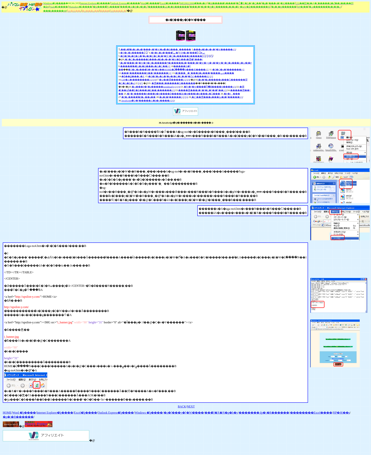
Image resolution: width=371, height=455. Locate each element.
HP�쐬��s (341, 412)
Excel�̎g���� (85, 412)
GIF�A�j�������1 (135, 79)
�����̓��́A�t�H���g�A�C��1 (144, 66)
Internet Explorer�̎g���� (55, 412)
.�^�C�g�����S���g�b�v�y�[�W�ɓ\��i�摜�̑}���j (163, 59)
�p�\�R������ (18, 416)
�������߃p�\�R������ (264, 412)
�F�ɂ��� (232, 93)
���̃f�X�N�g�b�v (221, 412)
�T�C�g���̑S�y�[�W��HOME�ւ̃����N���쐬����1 (167, 69)
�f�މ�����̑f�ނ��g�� (138, 97)
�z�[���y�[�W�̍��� (184, 412)
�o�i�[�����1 (170, 97)
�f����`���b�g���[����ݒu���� (204, 73)
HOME (7, 412)
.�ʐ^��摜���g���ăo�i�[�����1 (216, 97)
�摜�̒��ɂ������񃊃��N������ (173, 83)
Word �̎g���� (24, 412)
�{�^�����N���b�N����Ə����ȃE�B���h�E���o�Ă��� (173, 93)
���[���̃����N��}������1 (145, 73)
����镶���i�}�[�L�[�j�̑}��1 (201, 90)
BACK (182, 406)
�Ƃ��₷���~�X (132, 76)
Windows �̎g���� (149, 412)
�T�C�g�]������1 (227, 69)
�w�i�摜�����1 (171, 79)
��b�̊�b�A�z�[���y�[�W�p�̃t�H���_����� (156, 49)
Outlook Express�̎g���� (116, 412)
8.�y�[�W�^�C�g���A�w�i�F (229, 62)
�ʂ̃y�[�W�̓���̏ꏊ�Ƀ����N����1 (209, 86)
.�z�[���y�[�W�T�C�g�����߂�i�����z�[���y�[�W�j (163, 62)
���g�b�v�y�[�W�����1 (213, 49)
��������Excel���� (311, 412)
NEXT (191, 406)
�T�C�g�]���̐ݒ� (164, 52)
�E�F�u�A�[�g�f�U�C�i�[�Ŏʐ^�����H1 (178, 76)
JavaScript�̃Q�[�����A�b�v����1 (146, 100)
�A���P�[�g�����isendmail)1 (153, 86)
